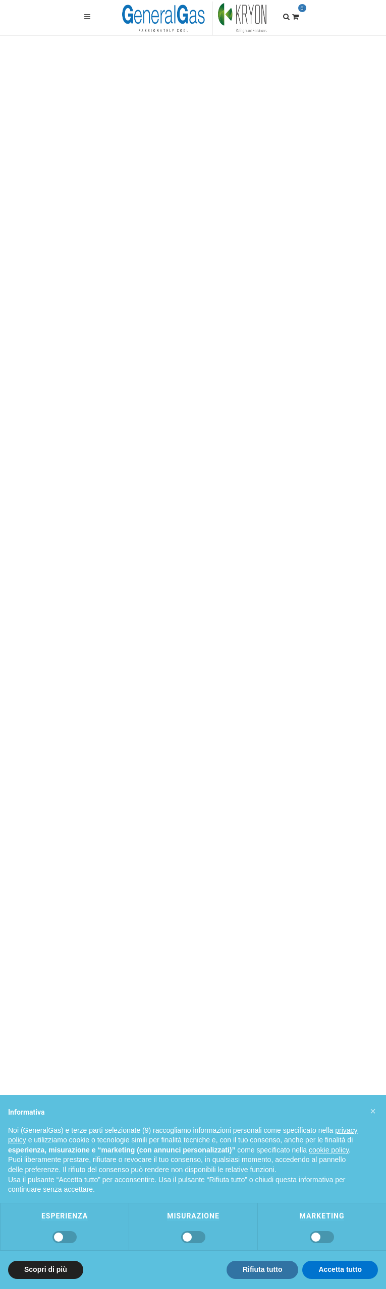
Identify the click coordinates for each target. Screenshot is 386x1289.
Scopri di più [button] (45, 1269)
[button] (373, 1111)
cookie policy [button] (329, 1150)
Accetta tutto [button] (340, 1269)
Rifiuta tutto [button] (263, 1269)
